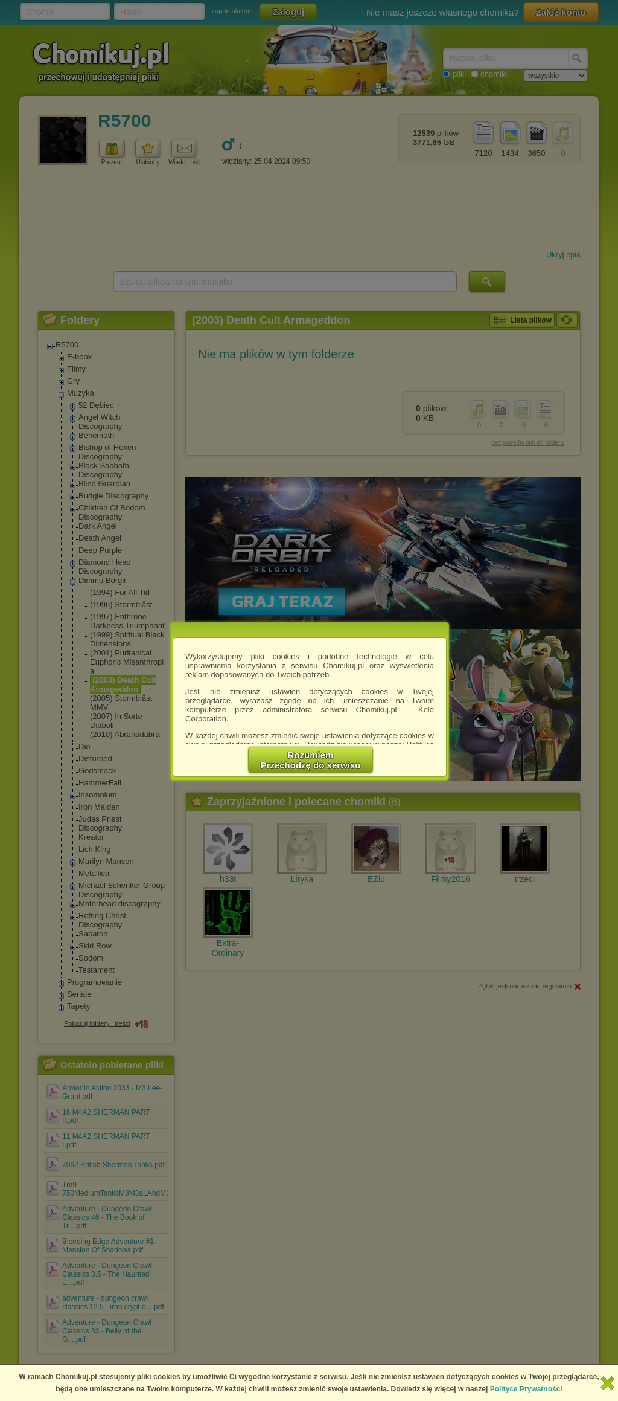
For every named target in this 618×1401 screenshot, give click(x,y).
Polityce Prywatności (526, 1389)
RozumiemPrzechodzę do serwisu (311, 760)
